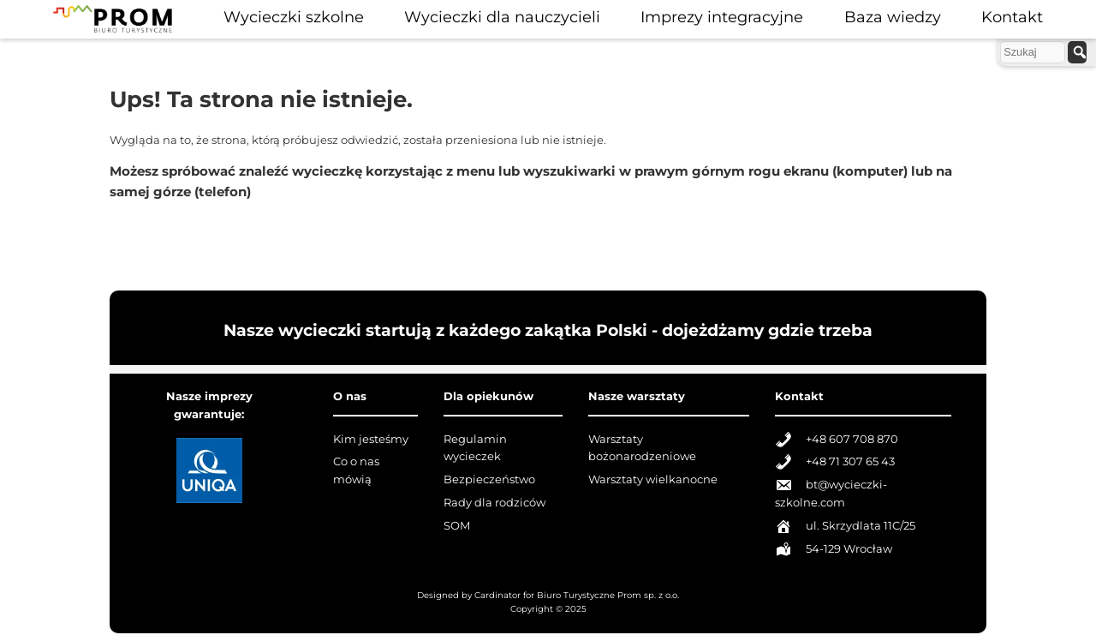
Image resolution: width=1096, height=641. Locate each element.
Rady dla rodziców (494, 502)
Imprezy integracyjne (721, 17)
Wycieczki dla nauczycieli (502, 17)
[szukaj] (1077, 52)
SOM (457, 525)
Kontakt (1012, 17)
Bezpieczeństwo (489, 479)
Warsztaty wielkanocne (653, 479)
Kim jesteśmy (370, 439)
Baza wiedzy (892, 17)
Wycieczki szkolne (293, 17)
